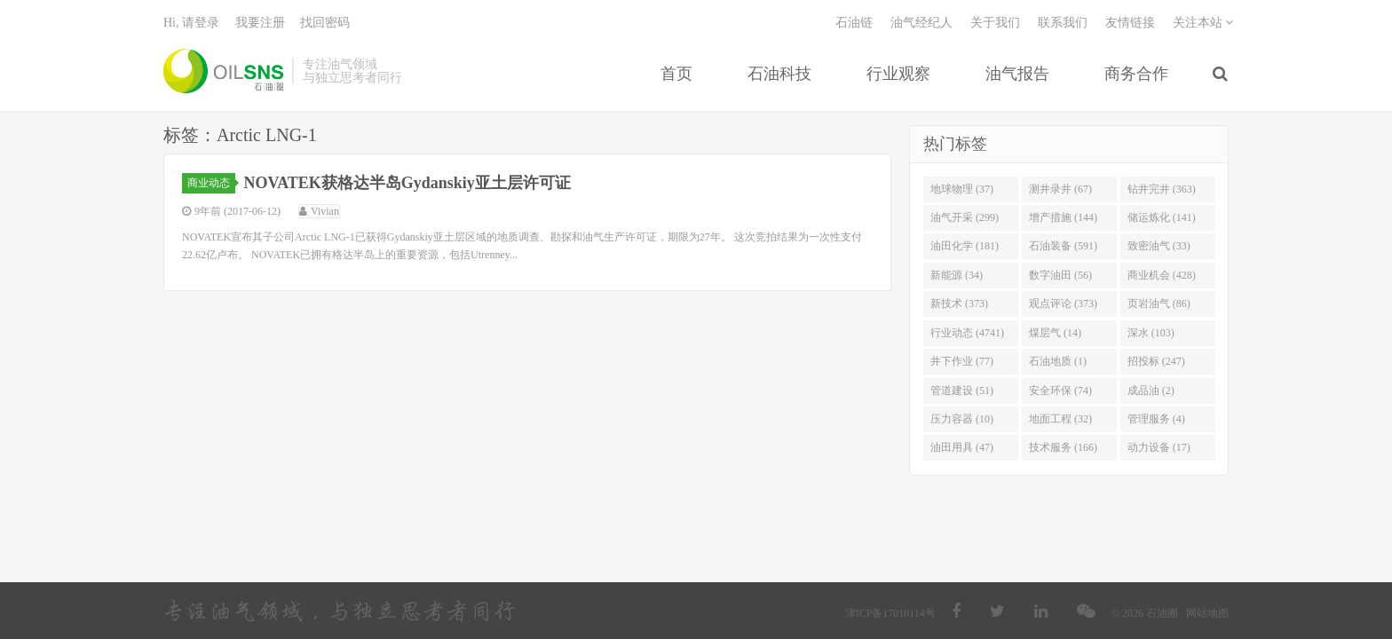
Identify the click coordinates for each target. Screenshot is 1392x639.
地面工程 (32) (1060, 419)
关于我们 (995, 22)
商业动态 (211, 183)
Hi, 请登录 (191, 22)
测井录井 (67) (1060, 189)
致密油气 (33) (1158, 247)
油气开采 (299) (964, 217)
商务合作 (1136, 74)
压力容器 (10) (961, 419)
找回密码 (325, 22)
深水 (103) (1150, 333)
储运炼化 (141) (1161, 217)
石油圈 (223, 71)
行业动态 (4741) (967, 333)
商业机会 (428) (1161, 275)
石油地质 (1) (1058, 361)
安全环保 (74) (1060, 390)
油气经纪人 (921, 22)
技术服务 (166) (1063, 448)
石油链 (854, 22)
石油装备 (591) (1063, 247)
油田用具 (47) (961, 448)
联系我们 (1063, 22)
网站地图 (1207, 613)
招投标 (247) (1156, 361)
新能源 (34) (956, 275)
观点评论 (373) (1063, 303)
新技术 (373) (959, 303)
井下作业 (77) (961, 361)
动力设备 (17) (1158, 448)
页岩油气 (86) (1158, 303)
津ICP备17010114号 (890, 613)
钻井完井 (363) (1161, 189)
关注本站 (1203, 22)
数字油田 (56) (1060, 275)
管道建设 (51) (961, 390)
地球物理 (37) (961, 189)
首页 (676, 74)
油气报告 (1017, 74)
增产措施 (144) (1063, 217)
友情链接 (1130, 22)
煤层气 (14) (1055, 333)
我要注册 (260, 22)
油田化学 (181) (964, 247)
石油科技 (779, 74)
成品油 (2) (1150, 390)
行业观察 (898, 74)
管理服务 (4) (1156, 419)
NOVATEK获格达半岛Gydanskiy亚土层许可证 (407, 183)
